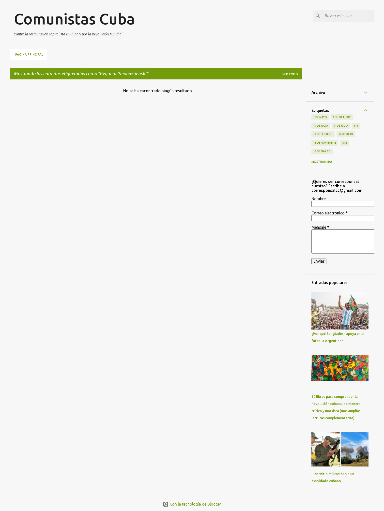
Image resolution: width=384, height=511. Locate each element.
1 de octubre (342, 117)
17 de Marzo (322, 151)
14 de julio (345, 134)
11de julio (341, 125)
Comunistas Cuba (74, 18)
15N (344, 142)
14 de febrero (323, 134)
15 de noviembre (324, 142)
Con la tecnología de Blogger (192, 504)
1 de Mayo (320, 117)
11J (356, 125)
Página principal (29, 54)
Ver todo (290, 74)
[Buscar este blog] (348, 16)
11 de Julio (320, 125)
